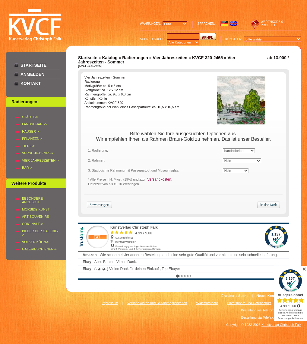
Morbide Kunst (36, 209)
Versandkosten (159, 179)
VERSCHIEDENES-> (37, 153)
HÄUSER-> (30, 131)
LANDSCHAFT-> (34, 124)
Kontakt (31, 83)
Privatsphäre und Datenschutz (249, 303)
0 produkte (272, 23)
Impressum (110, 303)
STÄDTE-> (30, 117)
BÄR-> (27, 167)
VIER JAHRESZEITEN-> (40, 160)
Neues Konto (267, 295)
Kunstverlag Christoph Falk (281, 324)
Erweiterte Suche (234, 295)
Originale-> (32, 224)
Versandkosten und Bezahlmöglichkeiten (157, 303)
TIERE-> (28, 146)
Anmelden (32, 74)
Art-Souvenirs (35, 216)
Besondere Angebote (32, 200)
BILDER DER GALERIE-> (40, 232)
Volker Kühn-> (35, 242)
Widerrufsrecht (207, 303)
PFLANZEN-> (32, 138)
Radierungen (135, 57)
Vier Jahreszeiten (170, 57)
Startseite (33, 65)
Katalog (109, 57)
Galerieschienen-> (39, 249)
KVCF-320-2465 (207, 57)
